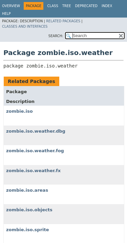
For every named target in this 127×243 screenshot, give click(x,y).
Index (107, 6)
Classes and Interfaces (24, 26)
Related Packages (63, 21)
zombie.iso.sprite (27, 229)
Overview (11, 6)
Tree (66, 6)
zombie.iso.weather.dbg (35, 131)
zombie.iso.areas (27, 190)
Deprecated (86, 6)
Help (6, 14)
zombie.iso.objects (29, 209)
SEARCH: (55, 36)
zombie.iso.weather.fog (35, 150)
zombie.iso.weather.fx (33, 170)
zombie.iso (19, 111)
